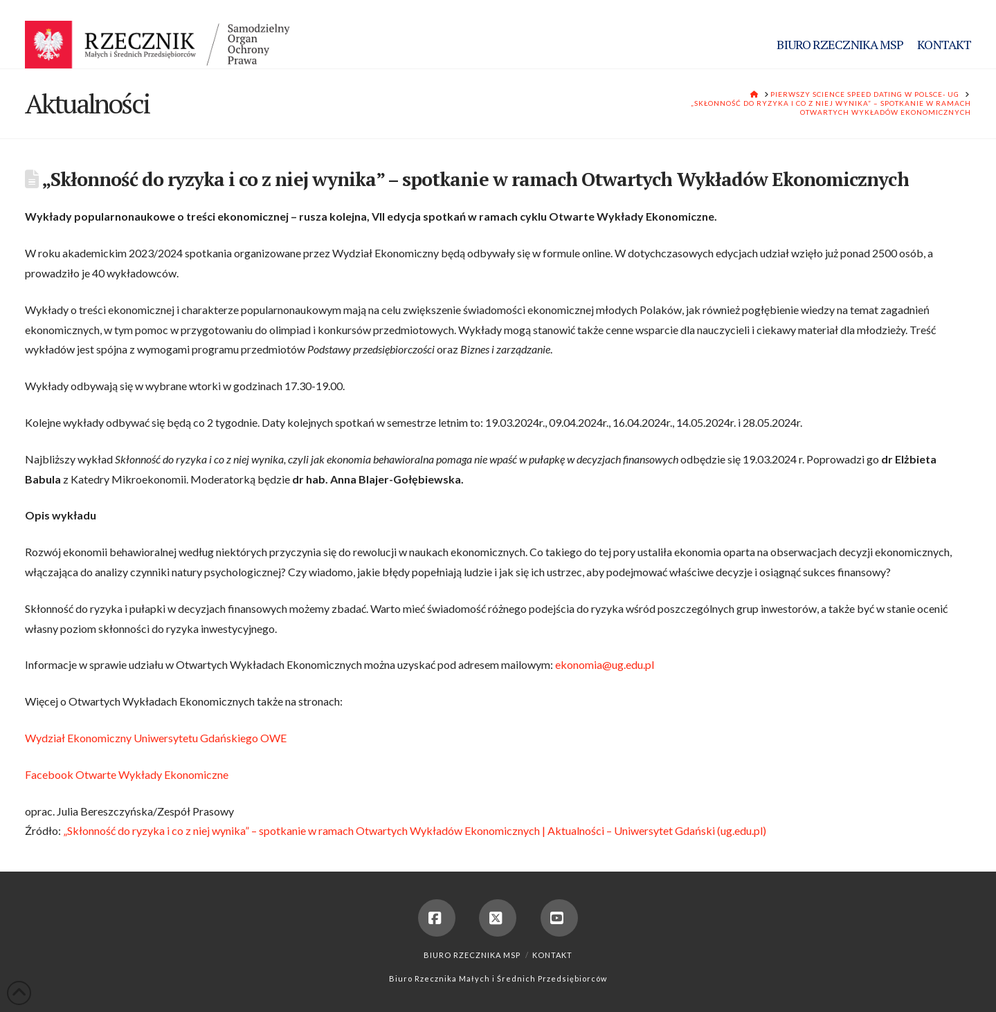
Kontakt (552, 954)
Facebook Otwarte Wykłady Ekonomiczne (126, 774)
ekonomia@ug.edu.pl (604, 664)
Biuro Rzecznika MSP (472, 954)
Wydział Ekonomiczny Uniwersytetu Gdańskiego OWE (156, 737)
